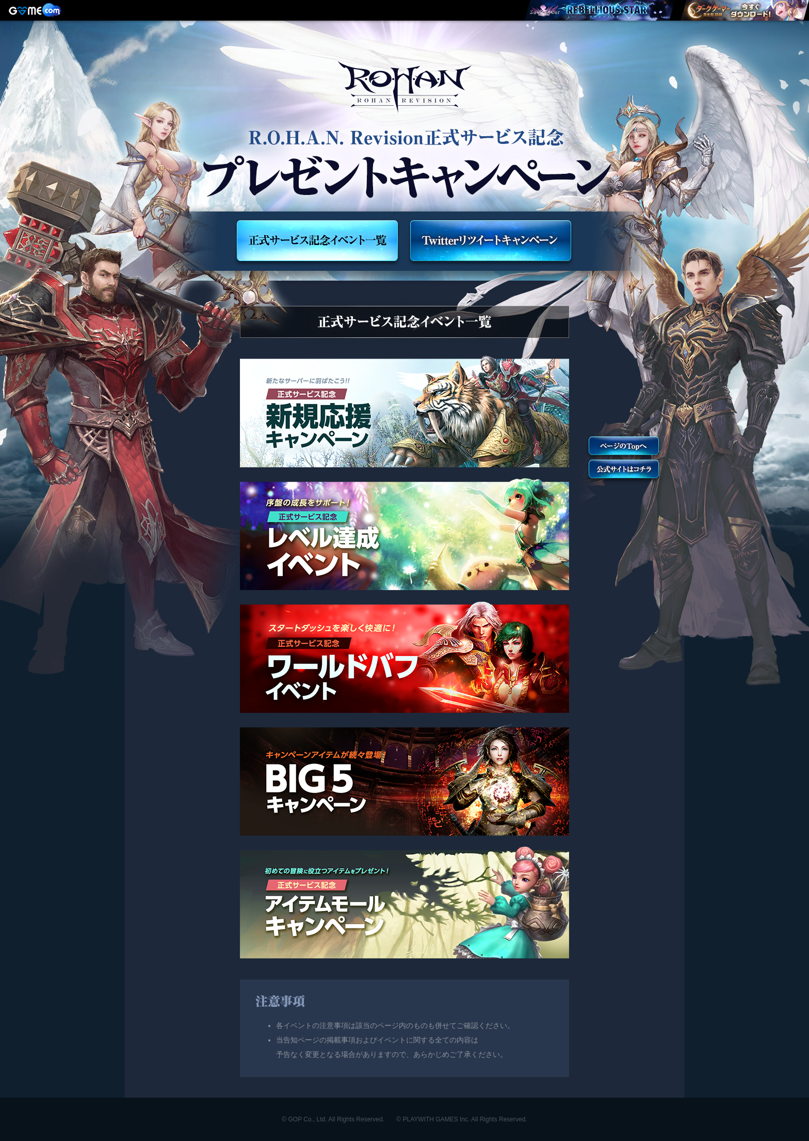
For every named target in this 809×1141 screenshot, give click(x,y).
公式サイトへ (623, 471)
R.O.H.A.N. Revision (404, 87)
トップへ (623, 447)
